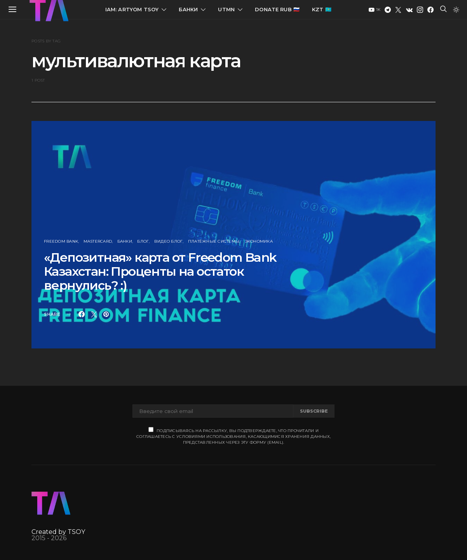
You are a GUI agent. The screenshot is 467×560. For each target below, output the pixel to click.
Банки (188, 9)
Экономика (259, 241)
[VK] (409, 10)
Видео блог (168, 241)
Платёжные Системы (213, 241)
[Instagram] (420, 10)
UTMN (226, 9)
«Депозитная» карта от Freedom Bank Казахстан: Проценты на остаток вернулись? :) (160, 271)
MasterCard (98, 241)
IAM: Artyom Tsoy (132, 9)
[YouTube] (374, 10)
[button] (456, 10)
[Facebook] (430, 10)
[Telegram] (388, 10)
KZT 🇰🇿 (321, 9)
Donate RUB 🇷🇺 (277, 9)
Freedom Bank (61, 241)
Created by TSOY (58, 532)
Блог (143, 241)
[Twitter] (398, 10)
